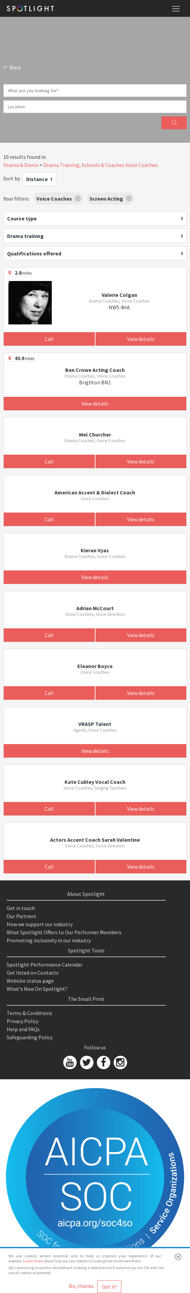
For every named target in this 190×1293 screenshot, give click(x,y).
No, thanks (81, 1286)
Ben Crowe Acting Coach (95, 369)
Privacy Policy (22, 1021)
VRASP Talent (94, 724)
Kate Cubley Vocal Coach (95, 781)
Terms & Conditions (29, 1013)
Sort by (11, 178)
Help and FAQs (23, 1029)
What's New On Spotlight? (37, 988)
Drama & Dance (20, 165)
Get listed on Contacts (33, 972)
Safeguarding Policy (29, 1037)
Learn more (33, 1260)
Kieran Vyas (95, 550)
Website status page (30, 980)
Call (49, 339)
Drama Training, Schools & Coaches (83, 165)
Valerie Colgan (119, 294)
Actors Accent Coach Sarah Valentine (95, 839)
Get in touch (21, 908)
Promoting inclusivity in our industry (49, 940)
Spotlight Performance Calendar (44, 964)
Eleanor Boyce (95, 666)
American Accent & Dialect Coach (94, 492)
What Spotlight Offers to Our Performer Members (64, 932)
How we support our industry (40, 924)
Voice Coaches (141, 165)
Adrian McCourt (95, 608)
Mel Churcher (95, 434)
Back (12, 67)
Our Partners (21, 916)
